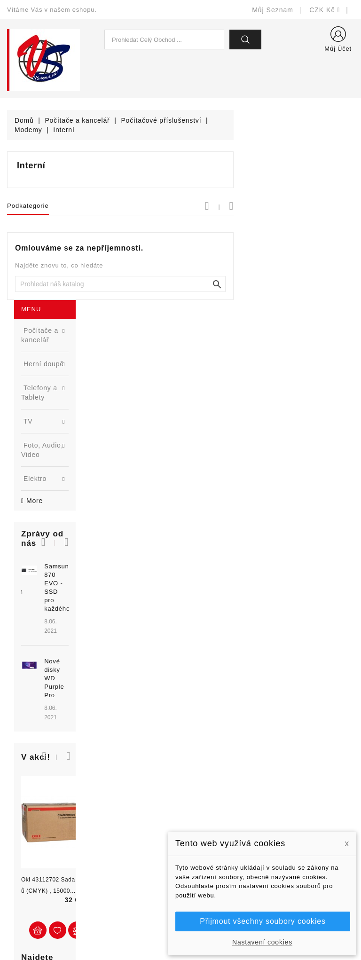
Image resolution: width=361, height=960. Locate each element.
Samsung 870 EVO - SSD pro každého (75, 350)
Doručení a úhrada (217, 783)
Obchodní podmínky (219, 825)
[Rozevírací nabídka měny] (325, 10)
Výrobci (109, 818)
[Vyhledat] (240, 284)
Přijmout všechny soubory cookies (262, 921)
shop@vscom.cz (44, 860)
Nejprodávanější (123, 804)
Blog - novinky (119, 832)
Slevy (106, 775)
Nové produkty (120, 790)
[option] (60, 383)
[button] (90, 317)
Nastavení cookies (262, 942)
